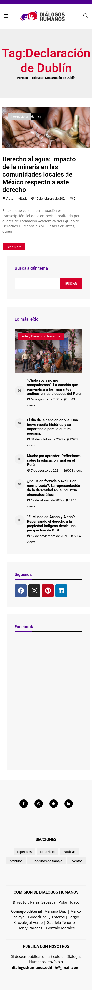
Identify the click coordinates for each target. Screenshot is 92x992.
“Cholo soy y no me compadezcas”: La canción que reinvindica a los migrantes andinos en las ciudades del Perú (54, 387)
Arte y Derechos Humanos (41, 336)
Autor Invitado (17, 198)
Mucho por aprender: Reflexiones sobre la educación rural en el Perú (54, 460)
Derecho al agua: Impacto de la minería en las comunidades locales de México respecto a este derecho (39, 174)
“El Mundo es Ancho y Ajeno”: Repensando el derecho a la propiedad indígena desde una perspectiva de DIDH (51, 523)
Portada (22, 78)
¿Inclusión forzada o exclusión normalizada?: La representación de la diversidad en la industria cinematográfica (53, 488)
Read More (13, 247)
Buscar (71, 283)
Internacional (20, 116)
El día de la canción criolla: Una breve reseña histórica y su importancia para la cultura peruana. (52, 427)
